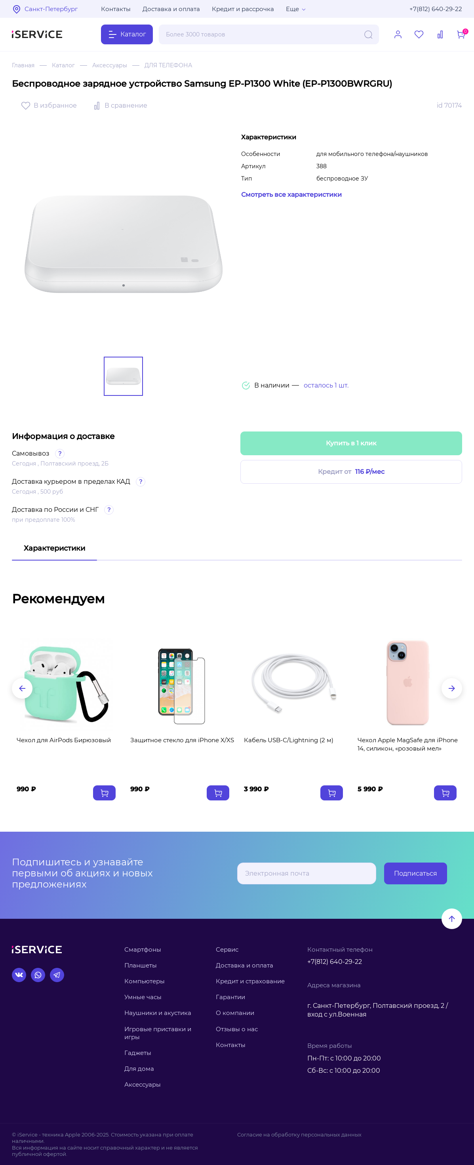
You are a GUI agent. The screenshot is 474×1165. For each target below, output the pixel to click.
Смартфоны (142, 949)
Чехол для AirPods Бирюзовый (64, 740)
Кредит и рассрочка (243, 9)
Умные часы (143, 997)
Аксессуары (109, 65)
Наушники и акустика (157, 1013)
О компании (235, 1013)
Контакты (116, 9)
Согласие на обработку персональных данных (299, 1134)
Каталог (63, 65)
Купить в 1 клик (351, 443)
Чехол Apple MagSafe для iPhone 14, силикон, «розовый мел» (408, 744)
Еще (292, 9)
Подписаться (415, 873)
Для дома (139, 1068)
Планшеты (140, 965)
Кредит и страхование (250, 981)
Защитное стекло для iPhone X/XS (182, 740)
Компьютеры (144, 981)
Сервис (227, 949)
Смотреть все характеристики (291, 194)
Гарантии (230, 997)
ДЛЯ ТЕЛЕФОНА (168, 65)
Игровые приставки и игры (157, 1033)
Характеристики (54, 548)
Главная (23, 65)
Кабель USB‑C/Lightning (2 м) (288, 740)
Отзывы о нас (237, 1029)
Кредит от (351, 472)
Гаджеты (137, 1053)
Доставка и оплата (171, 9)
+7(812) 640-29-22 (435, 9)
